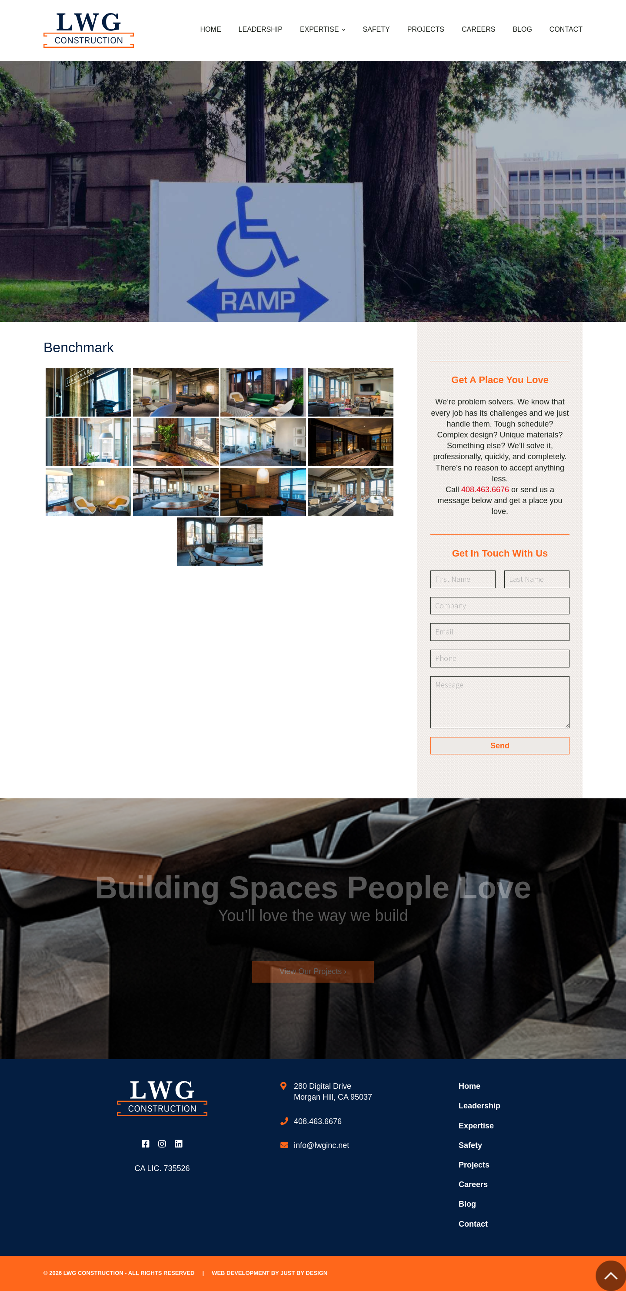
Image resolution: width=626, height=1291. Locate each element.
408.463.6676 (485, 489)
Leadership (261, 29)
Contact (566, 29)
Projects (425, 29)
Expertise (319, 29)
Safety (376, 29)
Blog (522, 29)
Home (210, 29)
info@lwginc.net (321, 1145)
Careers (478, 29)
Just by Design (303, 1273)
